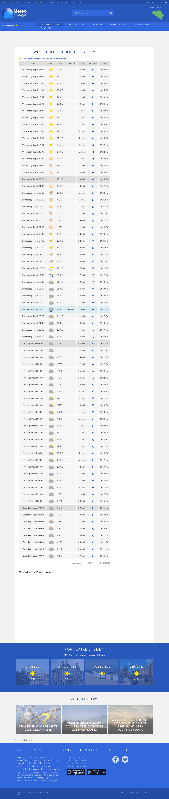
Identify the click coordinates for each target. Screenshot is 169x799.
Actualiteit (62, 2)
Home (4, 2)
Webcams (49, 2)
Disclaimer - (124, 792)
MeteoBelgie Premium (78, 760)
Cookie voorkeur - (136, 792)
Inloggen (150, 2)
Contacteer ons (75, 757)
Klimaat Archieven (77, 763)
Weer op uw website (77, 766)
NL (166, 2)
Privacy (145, 792)
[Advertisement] (84, 37)
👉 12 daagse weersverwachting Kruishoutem (42, 58)
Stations (38, 2)
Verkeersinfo (77, 2)
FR (161, 2)
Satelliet (27, 2)
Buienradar (15, 2)
